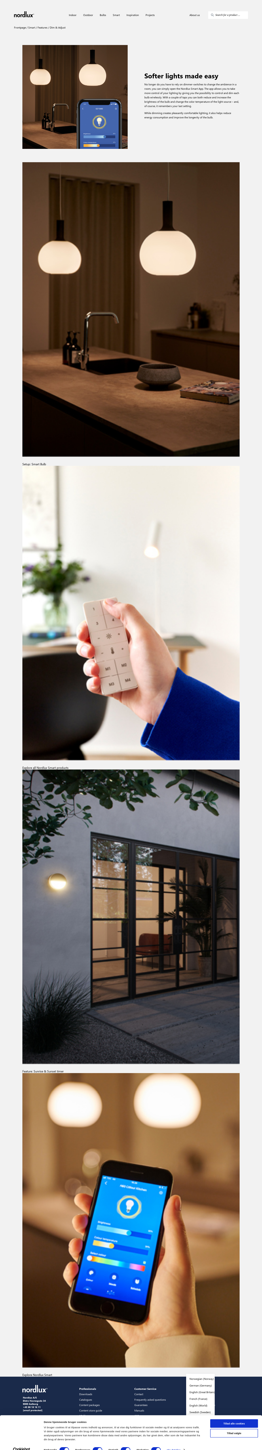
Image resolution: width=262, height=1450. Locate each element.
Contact (138, 1394)
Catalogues (85, 1399)
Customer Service (145, 1388)
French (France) (198, 1398)
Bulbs (103, 15)
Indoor (73, 15)
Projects (150, 15)
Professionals (87, 1388)
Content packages (89, 1405)
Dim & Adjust (57, 27)
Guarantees (141, 1405)
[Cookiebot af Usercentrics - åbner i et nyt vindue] (21, 1443)
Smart (116, 15)
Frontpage (20, 27)
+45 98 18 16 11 (32, 1407)
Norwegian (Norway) (201, 1378)
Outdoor (88, 15)
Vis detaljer (173, 1443)
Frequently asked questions (150, 1399)
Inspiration (132, 15)
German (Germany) (200, 1385)
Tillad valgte (234, 1426)
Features (42, 27)
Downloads (85, 1394)
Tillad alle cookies (234, 1416)
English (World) (198, 1405)
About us (194, 15)
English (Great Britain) (202, 1392)
